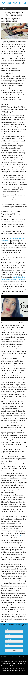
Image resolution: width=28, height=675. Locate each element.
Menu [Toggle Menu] (3, 8)
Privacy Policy (19, 656)
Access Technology (14, 658)
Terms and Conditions (9, 656)
